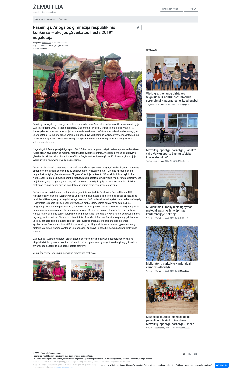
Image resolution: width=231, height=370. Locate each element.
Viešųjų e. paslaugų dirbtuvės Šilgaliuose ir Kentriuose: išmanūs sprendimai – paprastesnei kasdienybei (172, 97)
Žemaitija (48, 7)
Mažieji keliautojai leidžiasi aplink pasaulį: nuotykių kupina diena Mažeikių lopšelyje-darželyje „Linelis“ (170, 320)
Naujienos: (42, 42)
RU (189, 354)
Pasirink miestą (171, 8)
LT (184, 354)
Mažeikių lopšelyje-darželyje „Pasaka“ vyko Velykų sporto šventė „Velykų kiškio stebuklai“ (171, 153)
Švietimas (63, 19)
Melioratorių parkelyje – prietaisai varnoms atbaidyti (168, 265)
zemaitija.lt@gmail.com (58, 45)
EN (195, 354)
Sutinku (221, 365)
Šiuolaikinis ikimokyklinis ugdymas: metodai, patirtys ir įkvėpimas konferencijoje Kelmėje (169, 210)
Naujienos (51, 19)
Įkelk (191, 8)
